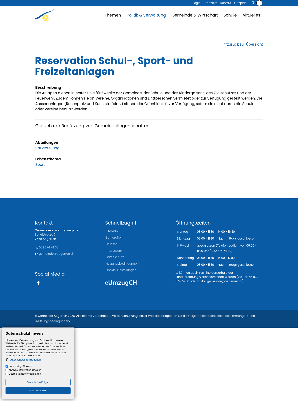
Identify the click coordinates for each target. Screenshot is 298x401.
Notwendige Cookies (20, 366)
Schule (230, 15)
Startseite (210, 3)
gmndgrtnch (56, 327)
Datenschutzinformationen (25, 359)
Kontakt (225, 3)
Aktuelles (251, 15)
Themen (113, 15)
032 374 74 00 (49, 321)
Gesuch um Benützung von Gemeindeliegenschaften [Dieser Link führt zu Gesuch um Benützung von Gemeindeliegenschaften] (92, 199)
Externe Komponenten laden (25, 373)
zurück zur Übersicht (245, 117)
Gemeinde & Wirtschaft (195, 15)
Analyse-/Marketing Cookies (25, 370)
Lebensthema (48, 232)
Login (196, 3)
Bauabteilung (47, 221)
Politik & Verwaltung (146, 15)
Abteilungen (46, 215)
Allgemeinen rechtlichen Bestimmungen (218, 389)
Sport (40, 237)
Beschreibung (48, 161)
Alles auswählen (38, 390)
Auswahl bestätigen (38, 382)
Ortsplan (240, 3)
